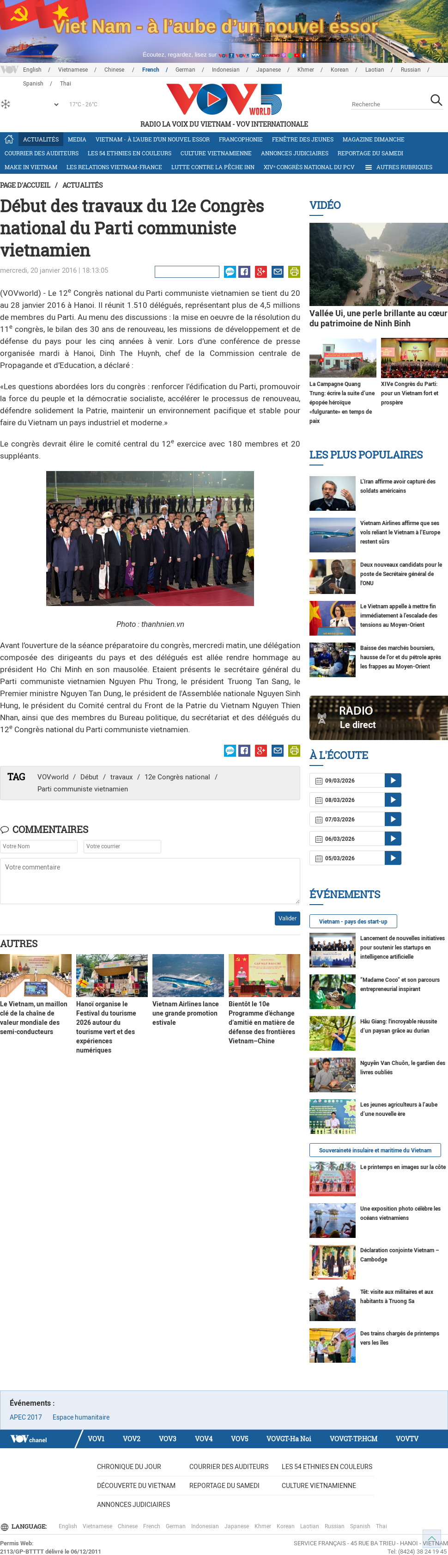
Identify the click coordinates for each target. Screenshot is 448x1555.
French (150, 70)
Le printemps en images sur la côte (403, 1167)
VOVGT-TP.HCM (353, 1438)
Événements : (32, 1403)
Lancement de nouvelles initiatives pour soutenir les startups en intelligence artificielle (402, 947)
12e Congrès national (177, 777)
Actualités (41, 139)
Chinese (115, 70)
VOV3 (167, 1438)
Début (89, 777)
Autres (18, 943)
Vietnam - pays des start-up (353, 921)
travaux (121, 777)
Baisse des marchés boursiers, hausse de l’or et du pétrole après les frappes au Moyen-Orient (400, 657)
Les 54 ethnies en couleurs (129, 153)
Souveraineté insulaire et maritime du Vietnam (375, 1150)
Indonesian (226, 70)
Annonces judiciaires (294, 153)
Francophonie (241, 139)
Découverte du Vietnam (136, 1485)
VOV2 (131, 1438)
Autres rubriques (398, 167)
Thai (381, 1526)
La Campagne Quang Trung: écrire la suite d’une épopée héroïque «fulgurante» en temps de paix (342, 402)
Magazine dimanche (374, 139)
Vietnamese (73, 70)
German (185, 70)
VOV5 (239, 1438)
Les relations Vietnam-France (114, 167)
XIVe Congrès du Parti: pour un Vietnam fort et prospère (409, 393)
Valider (287, 918)
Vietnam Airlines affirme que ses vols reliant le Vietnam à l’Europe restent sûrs (400, 532)
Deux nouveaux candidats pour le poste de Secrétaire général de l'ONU (401, 574)
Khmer (305, 70)
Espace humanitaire (81, 1417)
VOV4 (203, 1438)
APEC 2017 (26, 1417)
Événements (344, 894)
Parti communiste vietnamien (82, 789)
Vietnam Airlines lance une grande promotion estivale (185, 1013)
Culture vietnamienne (216, 153)
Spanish (360, 1526)
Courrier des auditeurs (42, 153)
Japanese (268, 70)
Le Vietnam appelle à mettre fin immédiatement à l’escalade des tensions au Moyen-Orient (398, 615)
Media (77, 139)
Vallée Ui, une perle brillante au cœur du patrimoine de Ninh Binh (378, 318)
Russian (411, 70)
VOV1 (96, 1438)
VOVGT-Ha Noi (288, 1438)
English (32, 70)
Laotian (374, 70)
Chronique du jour (129, 1466)
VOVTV (407, 1438)
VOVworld (52, 777)
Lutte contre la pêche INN (212, 167)
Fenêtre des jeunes (302, 139)
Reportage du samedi (370, 153)
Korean (340, 70)
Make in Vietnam (31, 167)
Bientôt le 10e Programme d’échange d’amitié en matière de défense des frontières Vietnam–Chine (262, 1022)
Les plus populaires (366, 454)
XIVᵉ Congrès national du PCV (309, 167)
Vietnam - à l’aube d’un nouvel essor (153, 139)
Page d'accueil (25, 185)
